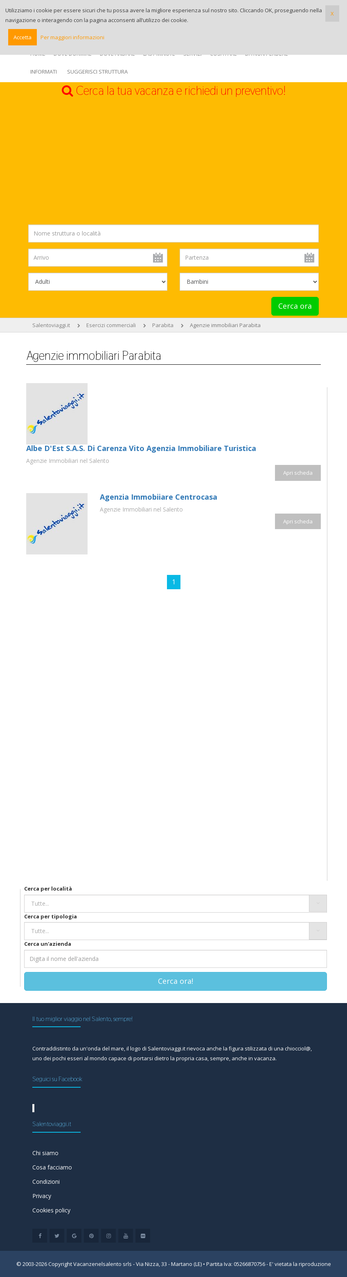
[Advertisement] (173, 161)
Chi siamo (45, 1153)
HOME (37, 53)
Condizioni (46, 1181)
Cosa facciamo (52, 1167)
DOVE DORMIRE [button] (73, 53)
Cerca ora (295, 306)
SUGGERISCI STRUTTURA (97, 71)
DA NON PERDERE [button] (266, 53)
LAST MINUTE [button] (159, 53)
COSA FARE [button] (223, 53)
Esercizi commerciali (111, 325)
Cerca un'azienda (47, 943)
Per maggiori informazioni (72, 37)
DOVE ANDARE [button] (117, 53)
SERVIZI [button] (192, 53)
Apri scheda (298, 472)
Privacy (41, 1196)
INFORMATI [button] (43, 71)
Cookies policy (51, 1210)
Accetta (23, 37)
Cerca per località (48, 888)
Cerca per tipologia (50, 916)
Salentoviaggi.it (51, 325)
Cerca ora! (175, 981)
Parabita (163, 325)
